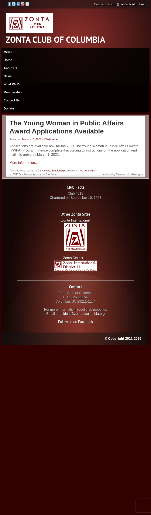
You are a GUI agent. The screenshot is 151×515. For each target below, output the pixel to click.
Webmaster (51, 139)
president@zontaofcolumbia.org (81, 314)
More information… (24, 162)
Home (8, 60)
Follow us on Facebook (75, 322)
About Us (10, 68)
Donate (9, 108)
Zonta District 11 (75, 258)
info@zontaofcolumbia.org (130, 4)
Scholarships (58, 170)
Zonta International (75, 220)
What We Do (12, 84)
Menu (8, 52)
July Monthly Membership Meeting (122, 174)
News (8, 76)
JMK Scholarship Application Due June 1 (34, 174)
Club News (44, 170)
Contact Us (12, 100)
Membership (13, 92)
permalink (89, 170)
